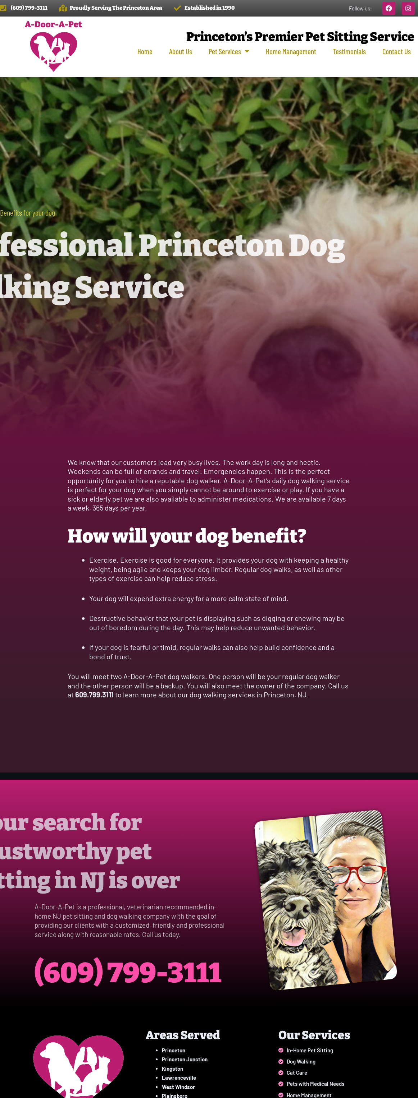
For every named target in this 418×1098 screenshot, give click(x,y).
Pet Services (229, 51)
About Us (180, 51)
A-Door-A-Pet (53, 24)
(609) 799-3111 (136, 972)
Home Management (291, 51)
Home (145, 51)
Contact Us (396, 51)
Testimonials (349, 51)
